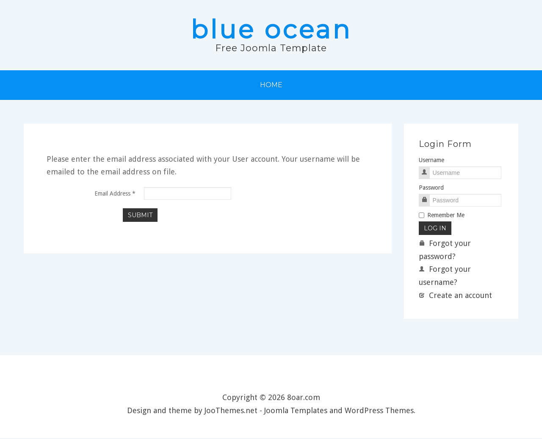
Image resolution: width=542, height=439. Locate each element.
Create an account (455, 295)
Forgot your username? (445, 276)
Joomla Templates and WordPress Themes (339, 410)
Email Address (115, 194)
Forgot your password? (445, 251)
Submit (140, 215)
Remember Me (442, 216)
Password (431, 188)
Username (431, 160)
